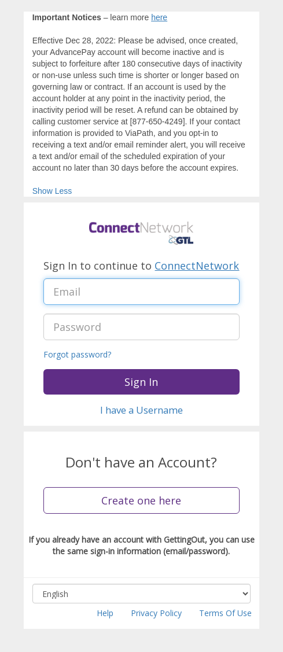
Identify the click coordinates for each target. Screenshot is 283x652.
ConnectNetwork (197, 265)
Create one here (141, 500)
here (159, 17)
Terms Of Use (225, 612)
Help (105, 612)
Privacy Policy (156, 612)
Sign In (141, 382)
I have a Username (141, 410)
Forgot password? (77, 354)
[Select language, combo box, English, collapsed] (141, 593)
